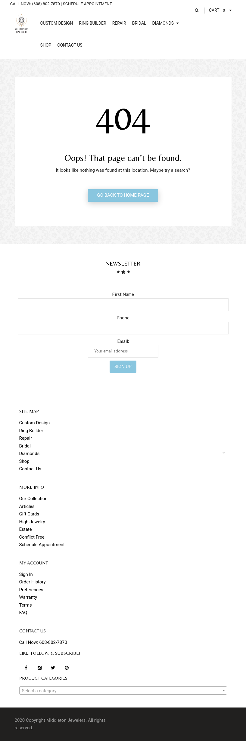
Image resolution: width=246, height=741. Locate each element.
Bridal (25, 446)
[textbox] (123, 691)
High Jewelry (32, 521)
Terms (25, 605)
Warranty (28, 597)
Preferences (31, 589)
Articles (27, 506)
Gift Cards (29, 514)
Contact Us (30, 469)
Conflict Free (32, 537)
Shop (24, 461)
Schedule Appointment (42, 544)
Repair (25, 438)
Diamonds (29, 453)
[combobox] (123, 690)
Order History (32, 582)
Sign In (26, 574)
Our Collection (33, 498)
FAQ (23, 612)
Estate (25, 529)
